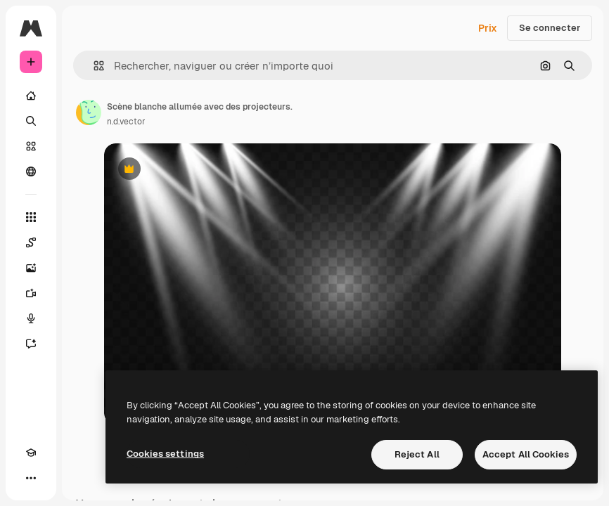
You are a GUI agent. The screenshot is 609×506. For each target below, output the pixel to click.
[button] (93, 65)
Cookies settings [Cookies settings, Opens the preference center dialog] (165, 454)
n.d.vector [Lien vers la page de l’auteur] (126, 121)
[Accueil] (31, 95)
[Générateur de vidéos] (31, 293)
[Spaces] (31, 242)
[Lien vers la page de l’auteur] (88, 112)
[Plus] (31, 478)
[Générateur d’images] (31, 268)
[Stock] (31, 146)
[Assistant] (31, 343)
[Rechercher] (31, 121)
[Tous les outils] (31, 217)
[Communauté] (31, 171)
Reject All (417, 454)
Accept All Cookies (525, 454)
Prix (487, 28)
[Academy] (31, 452)
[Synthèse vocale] (31, 318)
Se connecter (549, 28)
